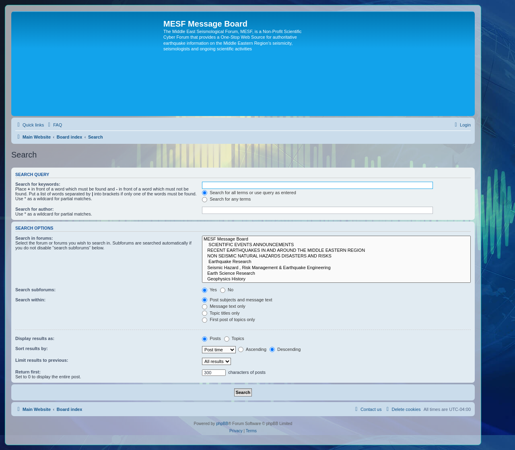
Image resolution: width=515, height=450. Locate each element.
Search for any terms (226, 199)
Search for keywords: (37, 184)
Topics (234, 338)
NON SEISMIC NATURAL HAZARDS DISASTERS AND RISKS (336, 256)
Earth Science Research (336, 273)
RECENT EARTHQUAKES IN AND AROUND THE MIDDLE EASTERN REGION (336, 250)
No (226, 289)
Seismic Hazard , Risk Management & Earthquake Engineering (336, 268)
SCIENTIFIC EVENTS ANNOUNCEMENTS (336, 245)
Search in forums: (34, 238)
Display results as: (34, 338)
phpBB (222, 423)
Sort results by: (31, 348)
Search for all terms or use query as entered (249, 192)
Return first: (28, 371)
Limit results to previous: (41, 360)
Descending (285, 349)
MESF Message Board (336, 239)
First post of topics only (228, 319)
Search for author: (34, 209)
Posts (211, 338)
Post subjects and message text (237, 299)
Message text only (223, 306)
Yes (209, 289)
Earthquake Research (336, 262)
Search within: (30, 299)
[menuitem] (54, 125)
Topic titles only (220, 313)
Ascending (252, 349)
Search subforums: (35, 289)
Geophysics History (336, 279)
